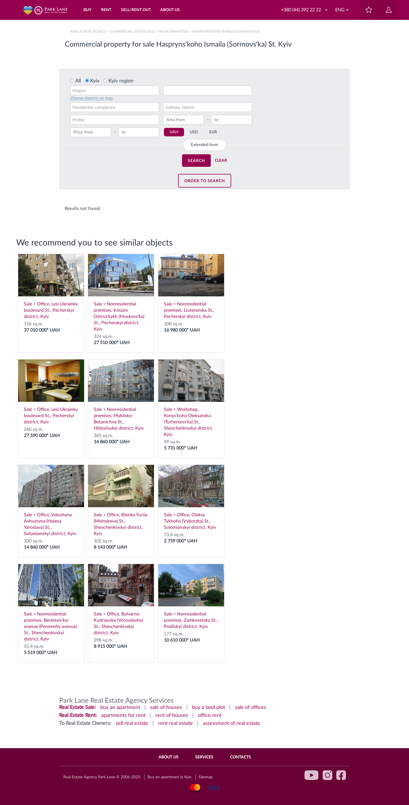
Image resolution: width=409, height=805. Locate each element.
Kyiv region (120, 81)
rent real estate (175, 723)
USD (194, 132)
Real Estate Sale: (77, 707)
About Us (168, 757)
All (78, 81)
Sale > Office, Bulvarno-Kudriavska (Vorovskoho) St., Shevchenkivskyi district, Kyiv (121, 599)
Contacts (240, 757)
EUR (213, 132)
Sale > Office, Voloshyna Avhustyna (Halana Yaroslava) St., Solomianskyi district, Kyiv (51, 500)
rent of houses (171, 715)
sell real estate (132, 723)
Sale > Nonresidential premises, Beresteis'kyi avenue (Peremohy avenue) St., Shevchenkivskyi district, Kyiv (51, 602)
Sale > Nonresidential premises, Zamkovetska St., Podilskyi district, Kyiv (191, 596)
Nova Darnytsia (173, 31)
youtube (311, 775)
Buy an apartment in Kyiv (169, 777)
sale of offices (250, 707)
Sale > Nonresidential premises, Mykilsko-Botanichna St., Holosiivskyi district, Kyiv (121, 394)
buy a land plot (208, 707)
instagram (327, 775)
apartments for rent (123, 715)
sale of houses (166, 707)
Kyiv (94, 81)
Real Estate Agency (88, 31)
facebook (341, 775)
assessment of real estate (231, 723)
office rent (210, 715)
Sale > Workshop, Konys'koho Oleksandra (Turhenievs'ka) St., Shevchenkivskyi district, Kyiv (191, 398)
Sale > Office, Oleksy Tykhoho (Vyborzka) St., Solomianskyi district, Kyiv (191, 497)
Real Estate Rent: (78, 715)
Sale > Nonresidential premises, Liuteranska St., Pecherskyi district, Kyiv (191, 286)
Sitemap (206, 777)
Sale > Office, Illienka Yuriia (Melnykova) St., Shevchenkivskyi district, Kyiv (121, 500)
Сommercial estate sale (132, 31)
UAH (174, 132)
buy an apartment (120, 707)
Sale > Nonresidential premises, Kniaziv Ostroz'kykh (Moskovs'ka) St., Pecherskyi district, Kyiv (121, 292)
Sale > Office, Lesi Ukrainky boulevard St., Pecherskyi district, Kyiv (51, 286)
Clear (221, 161)
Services (204, 757)
